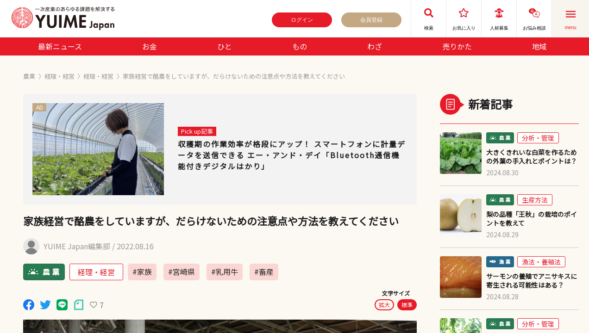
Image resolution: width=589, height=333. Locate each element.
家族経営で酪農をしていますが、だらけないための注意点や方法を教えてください (234, 76)
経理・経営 (59, 76)
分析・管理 (538, 137)
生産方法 (535, 199)
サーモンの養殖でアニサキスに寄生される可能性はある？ (531, 281)
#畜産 (264, 271)
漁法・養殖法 (541, 261)
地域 (539, 46)
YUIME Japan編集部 (77, 246)
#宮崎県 (181, 271)
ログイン (302, 20)
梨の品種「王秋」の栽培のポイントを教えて (531, 219)
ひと (224, 46)
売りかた (457, 46)
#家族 (142, 271)
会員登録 (371, 20)
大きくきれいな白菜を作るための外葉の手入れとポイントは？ (531, 157)
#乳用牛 (224, 271)
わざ (374, 46)
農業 (29, 76)
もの (299, 46)
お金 (149, 46)
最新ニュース (60, 46)
